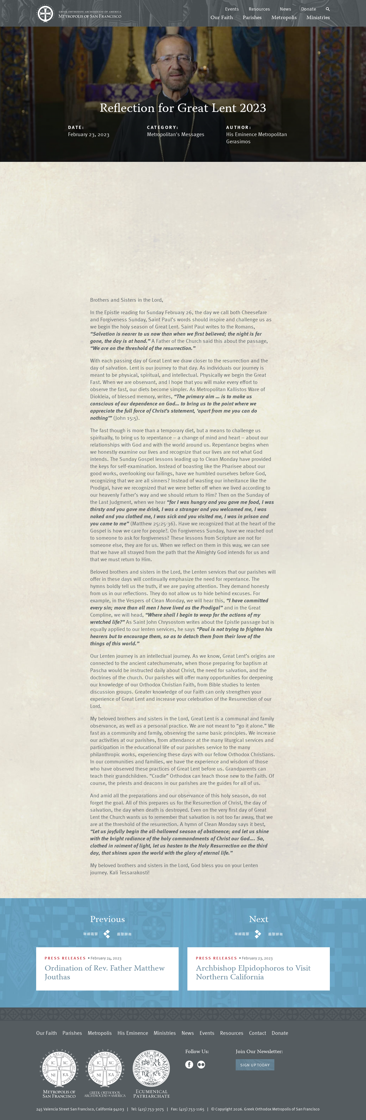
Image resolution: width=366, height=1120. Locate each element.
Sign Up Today (255, 1065)
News (285, 8)
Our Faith (222, 18)
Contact (257, 1033)
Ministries (318, 18)
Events (232, 8)
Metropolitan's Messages (175, 134)
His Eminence (132, 1033)
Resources (259, 8)
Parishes (252, 18)
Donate (308, 8)
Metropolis (284, 18)
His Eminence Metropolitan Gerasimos (256, 137)
